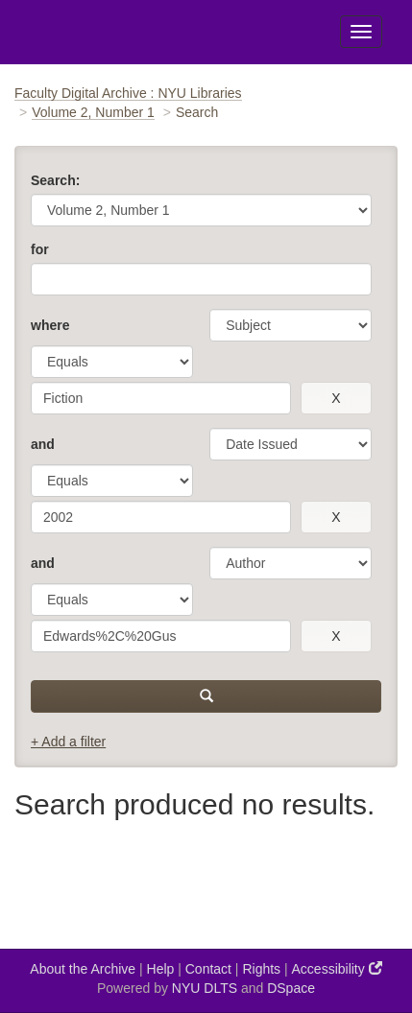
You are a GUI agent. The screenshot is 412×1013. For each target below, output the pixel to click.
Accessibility (337, 968)
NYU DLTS (204, 988)
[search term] (161, 398)
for (40, 249)
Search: (55, 180)
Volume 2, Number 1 (93, 112)
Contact (208, 969)
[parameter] (290, 325)
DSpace (291, 988)
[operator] (112, 361)
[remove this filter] (336, 398)
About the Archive (82, 969)
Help (161, 969)
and (43, 444)
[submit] (206, 696)
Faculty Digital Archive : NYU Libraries (128, 93)
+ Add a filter (68, 741)
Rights (261, 969)
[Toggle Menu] (361, 31)
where (50, 325)
